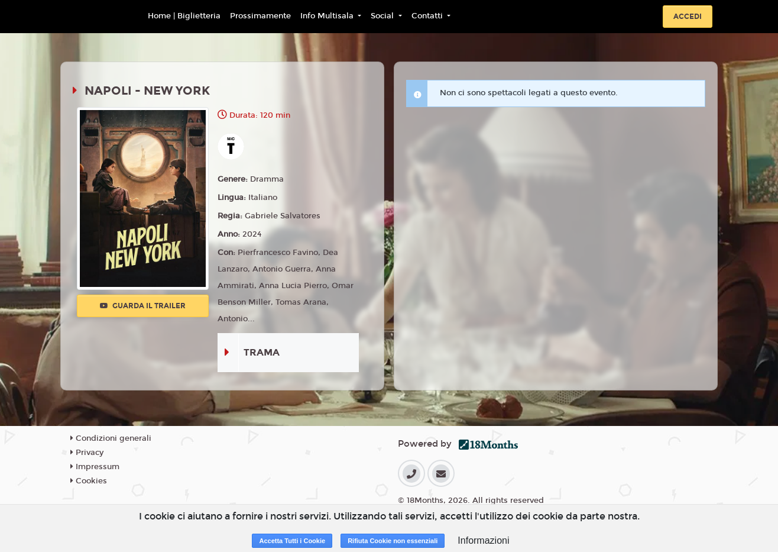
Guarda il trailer (143, 306)
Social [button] (383, 16)
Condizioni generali (110, 438)
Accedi (687, 16)
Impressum (94, 467)
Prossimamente (260, 16)
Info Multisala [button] (328, 16)
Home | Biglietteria (184, 16)
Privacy (86, 452)
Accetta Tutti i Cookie (292, 540)
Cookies (88, 481)
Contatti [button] (428, 16)
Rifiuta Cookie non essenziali (392, 540)
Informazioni (483, 540)
